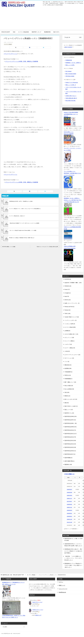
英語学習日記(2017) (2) (69, 454)
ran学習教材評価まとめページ (71, 114)
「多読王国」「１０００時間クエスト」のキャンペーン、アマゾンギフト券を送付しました (73, 558)
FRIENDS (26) (67, 286)
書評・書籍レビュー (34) (70, 382)
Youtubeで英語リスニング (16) (71, 317)
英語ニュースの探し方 (70, 84)
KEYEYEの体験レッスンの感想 (8, 246)
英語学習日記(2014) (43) (70, 444)
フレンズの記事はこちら (69, 171)
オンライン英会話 (8, 44)
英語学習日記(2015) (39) (70, 447)
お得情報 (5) (67, 330)
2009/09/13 (69, 516)
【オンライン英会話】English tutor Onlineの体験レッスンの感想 (22, 230)
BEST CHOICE (68, 47)
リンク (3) (66, 361)
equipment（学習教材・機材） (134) (72, 282)
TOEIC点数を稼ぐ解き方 (71, 98)
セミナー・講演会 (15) (69, 347)
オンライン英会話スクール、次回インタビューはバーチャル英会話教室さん (25, 208)
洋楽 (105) (66, 392)
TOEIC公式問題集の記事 (69, 246)
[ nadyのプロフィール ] (37, 609)
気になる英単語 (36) (69, 389)
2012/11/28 (69, 522)
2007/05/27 (69, 501)
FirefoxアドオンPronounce (71, 82)
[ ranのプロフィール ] (37, 602)
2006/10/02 (69, 495)
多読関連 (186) (67, 368)
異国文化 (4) (67, 395)
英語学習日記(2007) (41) (70, 419)
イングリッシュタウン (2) (70, 320)
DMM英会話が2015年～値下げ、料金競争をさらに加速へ (21, 201)
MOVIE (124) (67, 299)
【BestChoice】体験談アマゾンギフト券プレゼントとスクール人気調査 (24, 223)
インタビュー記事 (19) (69, 323)
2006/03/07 (69, 489)
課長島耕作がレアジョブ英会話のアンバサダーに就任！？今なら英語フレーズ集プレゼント (73, 565)
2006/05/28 (69, 492)
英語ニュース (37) (68, 409)
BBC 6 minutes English (70, 73)
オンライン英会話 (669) (70, 327)
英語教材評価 (47, 32)
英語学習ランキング (36, 32)
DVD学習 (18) (67, 279)
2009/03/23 (69, 510)
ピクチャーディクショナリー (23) (72, 354)
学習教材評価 (68, 60)
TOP (13, 574)
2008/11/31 (69, 507)
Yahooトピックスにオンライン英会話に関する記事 (47, 246)
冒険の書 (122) (67, 365)
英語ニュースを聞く (70, 65)
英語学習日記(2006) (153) (70, 416)
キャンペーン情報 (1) (69, 341)
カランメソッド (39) (69, 337)
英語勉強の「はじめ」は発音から (73, 62)
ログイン (61, 582)
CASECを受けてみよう (70, 95)
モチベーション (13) (69, 358)
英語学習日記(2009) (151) (70, 426)
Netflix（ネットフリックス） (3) (71, 303)
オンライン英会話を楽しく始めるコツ (17, 215)
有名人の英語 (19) (68, 385)
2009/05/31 (69, 513)
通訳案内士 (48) (68, 464)
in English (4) (67, 293)
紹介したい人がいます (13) (70, 399)
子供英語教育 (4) (68, 371)
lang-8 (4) (66, 296)
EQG (14, 32)
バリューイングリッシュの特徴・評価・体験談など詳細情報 (21, 61)
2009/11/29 (69, 519)
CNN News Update (69, 76)
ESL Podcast (68, 71)
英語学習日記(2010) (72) (70, 430)
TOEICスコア (38, 615)
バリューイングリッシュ (10, 53)
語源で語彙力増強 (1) (69, 461)
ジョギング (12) (68, 344)
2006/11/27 (69, 498)
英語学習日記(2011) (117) (70, 433)
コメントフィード (63, 588)
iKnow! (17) (67, 289)
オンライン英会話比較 (23, 32)
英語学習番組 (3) (68, 457)
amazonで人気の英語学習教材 (71, 112)
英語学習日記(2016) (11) (70, 450)
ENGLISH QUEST (5, 32)
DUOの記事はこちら (68, 132)
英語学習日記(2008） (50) (70, 423)
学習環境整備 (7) (68, 378)
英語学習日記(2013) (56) (70, 440)
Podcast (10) (67, 310)
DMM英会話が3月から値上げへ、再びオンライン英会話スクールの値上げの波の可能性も (73, 551)
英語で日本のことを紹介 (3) (71, 406)
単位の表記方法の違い (70, 100)
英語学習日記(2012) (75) (70, 437)
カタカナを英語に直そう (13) (71, 334)
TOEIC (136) (67, 313)
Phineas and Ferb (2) (69, 306)
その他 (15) (67, 351)
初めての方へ (56, 32)
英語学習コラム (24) (69, 413)
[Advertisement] (42, 19)
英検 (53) (66, 402)
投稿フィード (62, 585)
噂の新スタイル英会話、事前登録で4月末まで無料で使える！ (22, 237)
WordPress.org (62, 592)
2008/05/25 (69, 504)
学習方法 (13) (67, 375)
